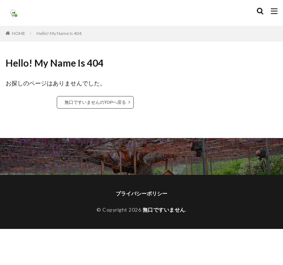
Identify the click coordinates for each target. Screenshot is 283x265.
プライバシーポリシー (141, 193)
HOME (18, 33)
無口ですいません (164, 209)
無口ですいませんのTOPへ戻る (95, 102)
